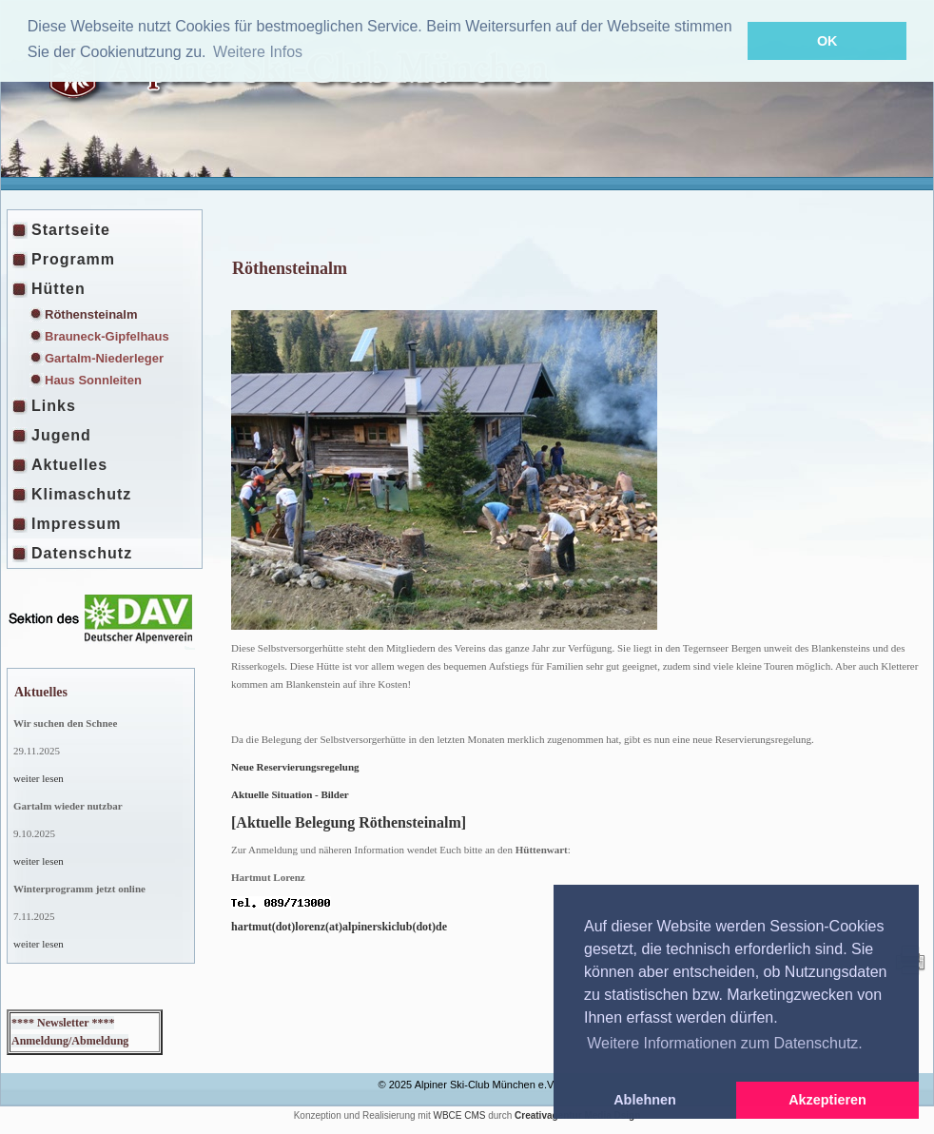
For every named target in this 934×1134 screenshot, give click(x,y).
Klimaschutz (81, 494)
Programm (73, 259)
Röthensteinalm (91, 314)
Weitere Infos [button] (257, 52)
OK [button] (827, 41)
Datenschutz (81, 553)
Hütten (58, 289)
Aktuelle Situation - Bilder (290, 794)
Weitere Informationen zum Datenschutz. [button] (725, 1043)
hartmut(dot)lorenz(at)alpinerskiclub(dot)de (339, 926)
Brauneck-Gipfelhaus (107, 336)
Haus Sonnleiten (93, 380)
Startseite (70, 230)
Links (53, 406)
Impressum (76, 524)
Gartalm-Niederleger (104, 358)
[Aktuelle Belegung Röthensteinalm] (348, 822)
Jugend (61, 435)
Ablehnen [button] (644, 1099)
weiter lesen (38, 778)
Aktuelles (69, 465)
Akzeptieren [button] (827, 1099)
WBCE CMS (459, 1115)
